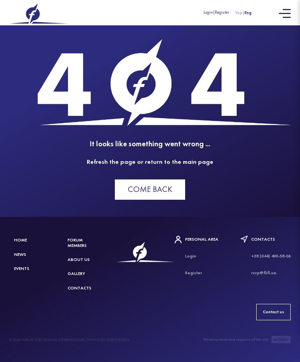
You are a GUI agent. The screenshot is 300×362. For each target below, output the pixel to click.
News (20, 254)
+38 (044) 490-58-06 (271, 256)
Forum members (77, 242)
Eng (248, 12)
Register (222, 12)
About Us (79, 259)
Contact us (273, 311)
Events (21, 268)
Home (20, 240)
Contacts (79, 288)
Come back (150, 189)
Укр (239, 12)
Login (208, 12)
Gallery (76, 273)
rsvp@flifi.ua (263, 272)
